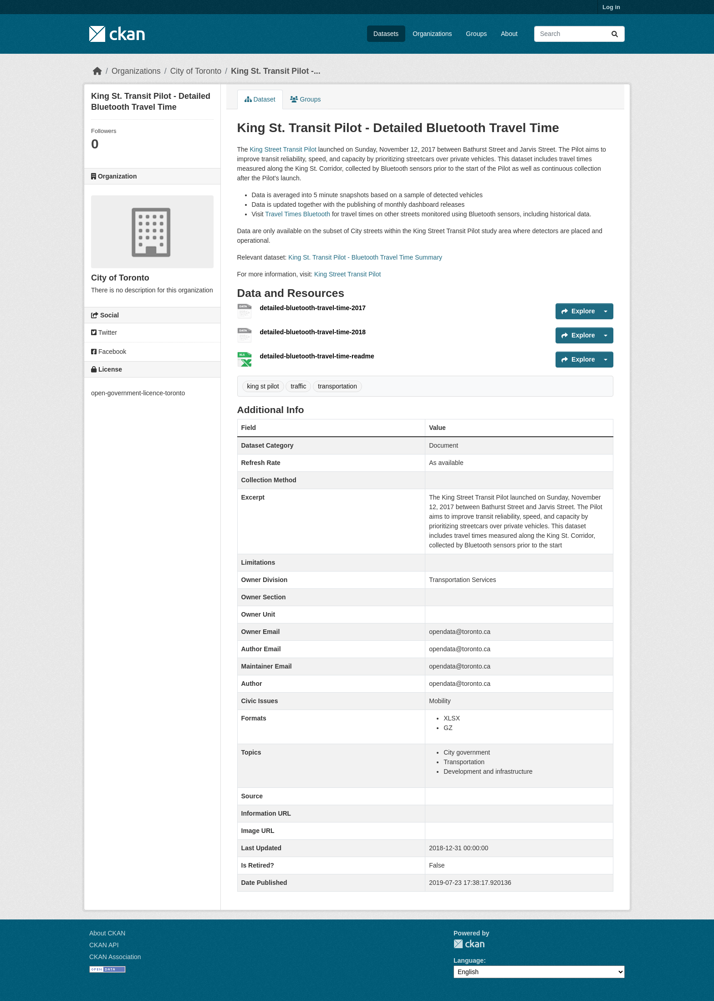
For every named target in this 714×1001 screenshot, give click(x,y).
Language (469, 960)
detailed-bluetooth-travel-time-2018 (313, 332)
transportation (337, 386)
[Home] (97, 71)
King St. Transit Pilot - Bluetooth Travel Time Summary (365, 257)
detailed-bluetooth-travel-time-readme (317, 356)
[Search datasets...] (579, 34)
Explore (578, 311)
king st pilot (263, 386)
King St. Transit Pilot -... (275, 71)
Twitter (104, 332)
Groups (476, 33)
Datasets (385, 33)
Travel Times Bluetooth (297, 214)
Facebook (108, 351)
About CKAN (107, 933)
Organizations (432, 33)
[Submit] (615, 34)
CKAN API (104, 945)
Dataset (260, 99)
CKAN (469, 944)
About (509, 33)
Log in (611, 7)
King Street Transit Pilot (283, 149)
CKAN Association (115, 956)
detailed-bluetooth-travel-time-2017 (313, 308)
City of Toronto (196, 71)
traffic (298, 386)
